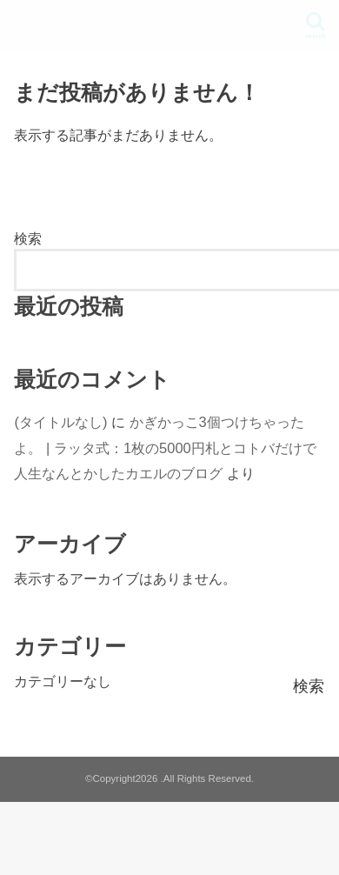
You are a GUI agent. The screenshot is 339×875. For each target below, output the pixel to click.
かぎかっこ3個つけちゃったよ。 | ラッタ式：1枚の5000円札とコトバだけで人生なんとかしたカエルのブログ (165, 447)
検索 (28, 238)
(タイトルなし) (60, 422)
